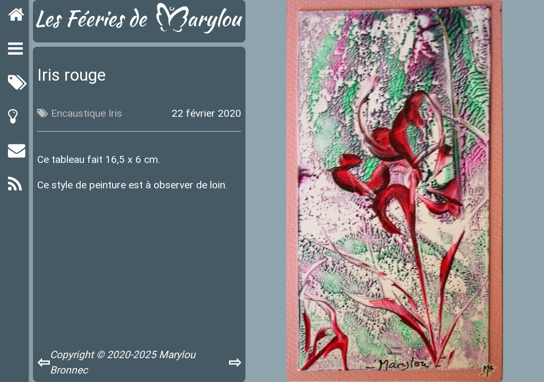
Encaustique (78, 113)
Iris (115, 113)
